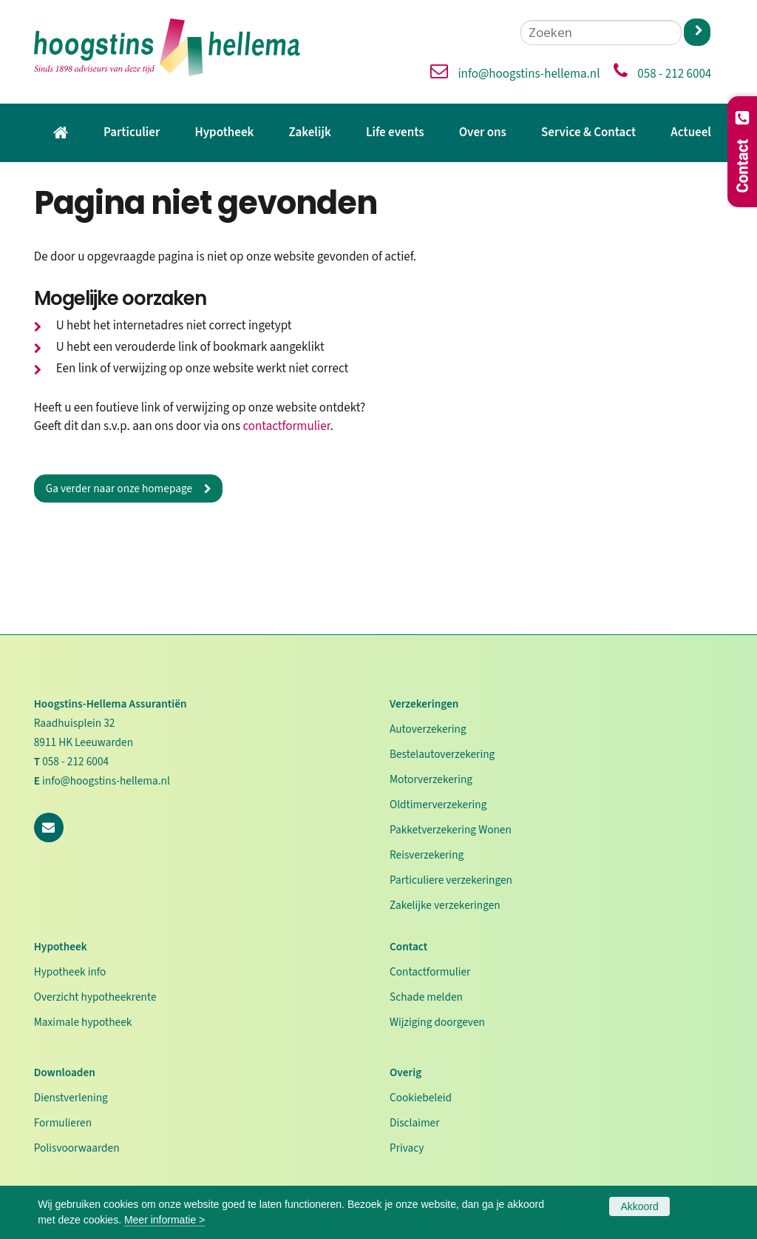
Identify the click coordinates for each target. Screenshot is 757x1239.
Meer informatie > (164, 1220)
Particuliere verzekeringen (451, 880)
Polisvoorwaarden (77, 1148)
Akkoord (639, 1206)
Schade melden (426, 997)
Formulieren (63, 1123)
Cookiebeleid (421, 1097)
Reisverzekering (427, 855)
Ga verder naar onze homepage (119, 488)
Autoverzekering (428, 729)
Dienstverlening (71, 1097)
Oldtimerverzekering (438, 804)
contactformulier (286, 426)
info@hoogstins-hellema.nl (529, 74)
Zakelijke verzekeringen (445, 905)
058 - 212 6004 (674, 74)
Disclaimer (415, 1123)
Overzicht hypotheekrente (95, 997)
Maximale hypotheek (83, 1022)
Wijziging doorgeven (437, 1022)
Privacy (407, 1148)
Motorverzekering (431, 779)
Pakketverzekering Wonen (451, 830)
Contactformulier (430, 972)
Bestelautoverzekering (442, 754)
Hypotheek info (70, 972)
